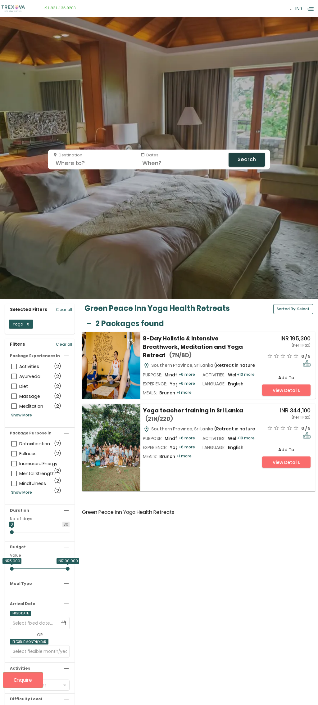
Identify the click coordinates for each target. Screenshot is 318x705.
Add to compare (286, 379)
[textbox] (285, 8)
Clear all (64, 309)
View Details (286, 390)
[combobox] (285, 9)
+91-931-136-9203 (58, 8)
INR (298, 8)
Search (247, 159)
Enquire (23, 680)
